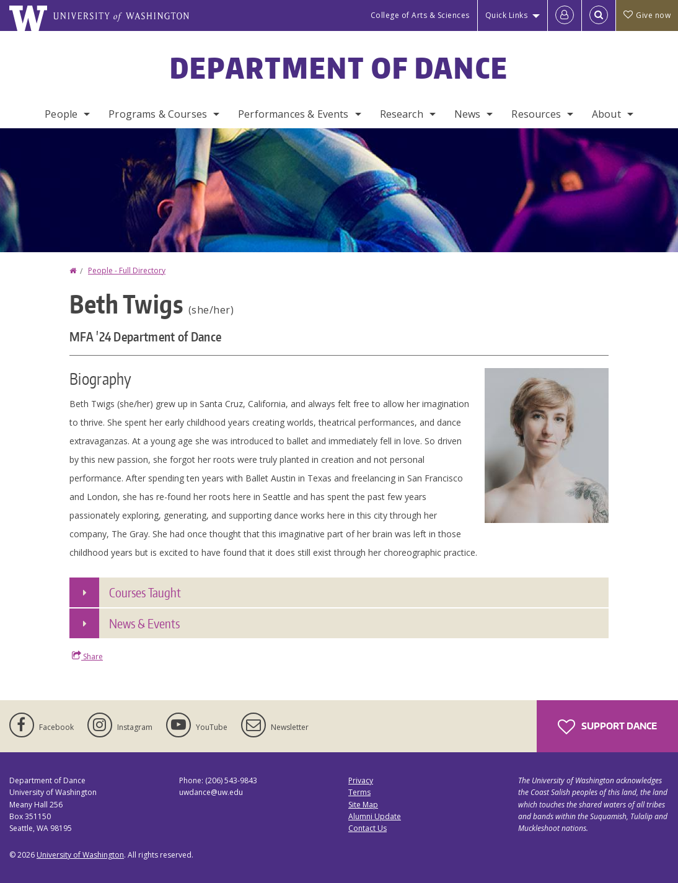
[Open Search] (598, 15)
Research (401, 114)
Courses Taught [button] (145, 592)
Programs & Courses (157, 114)
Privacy (360, 780)
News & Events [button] (144, 623)
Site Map (363, 804)
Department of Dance (339, 67)
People (61, 114)
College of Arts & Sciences (420, 15)
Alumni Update (374, 816)
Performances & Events (293, 114)
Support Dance (607, 727)
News (467, 114)
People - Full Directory (126, 270)
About (606, 114)
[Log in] (564, 15)
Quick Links (506, 15)
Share (87, 656)
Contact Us (367, 828)
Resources (535, 114)
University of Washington (80, 855)
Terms (359, 792)
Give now (647, 15)
